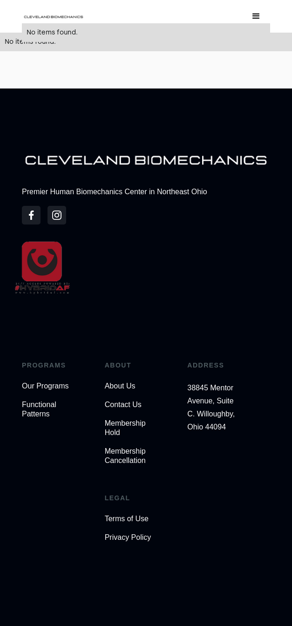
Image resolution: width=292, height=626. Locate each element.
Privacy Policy (128, 537)
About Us (120, 386)
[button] (256, 16)
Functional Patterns (39, 409)
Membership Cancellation (125, 455)
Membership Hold (125, 427)
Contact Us (123, 404)
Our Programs (45, 386)
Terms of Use (127, 519)
